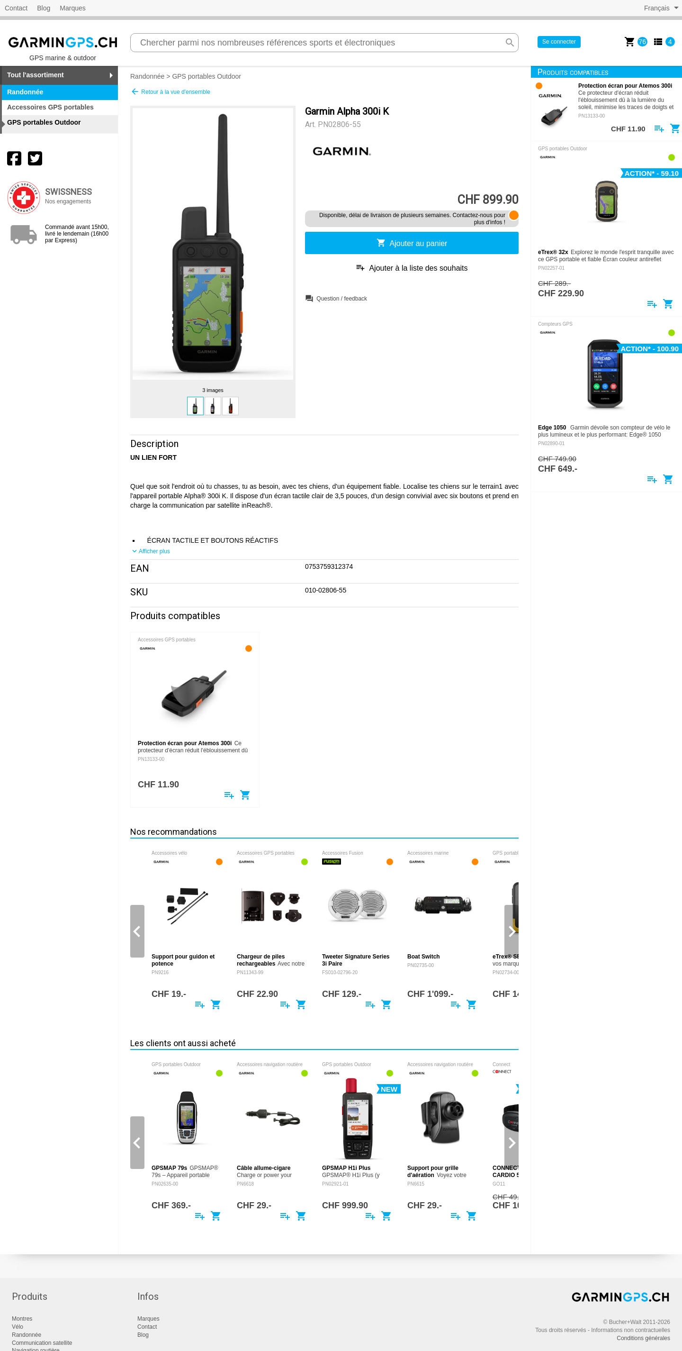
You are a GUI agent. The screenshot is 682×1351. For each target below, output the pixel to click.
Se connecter (559, 41)
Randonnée (147, 76)
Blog (43, 8)
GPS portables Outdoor (206, 76)
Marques (72, 8)
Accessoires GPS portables (50, 107)
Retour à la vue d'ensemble (170, 91)
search (510, 42)
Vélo (17, 1327)
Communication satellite (42, 1343)
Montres (22, 1318)
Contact (16, 8)
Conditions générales (643, 1338)
